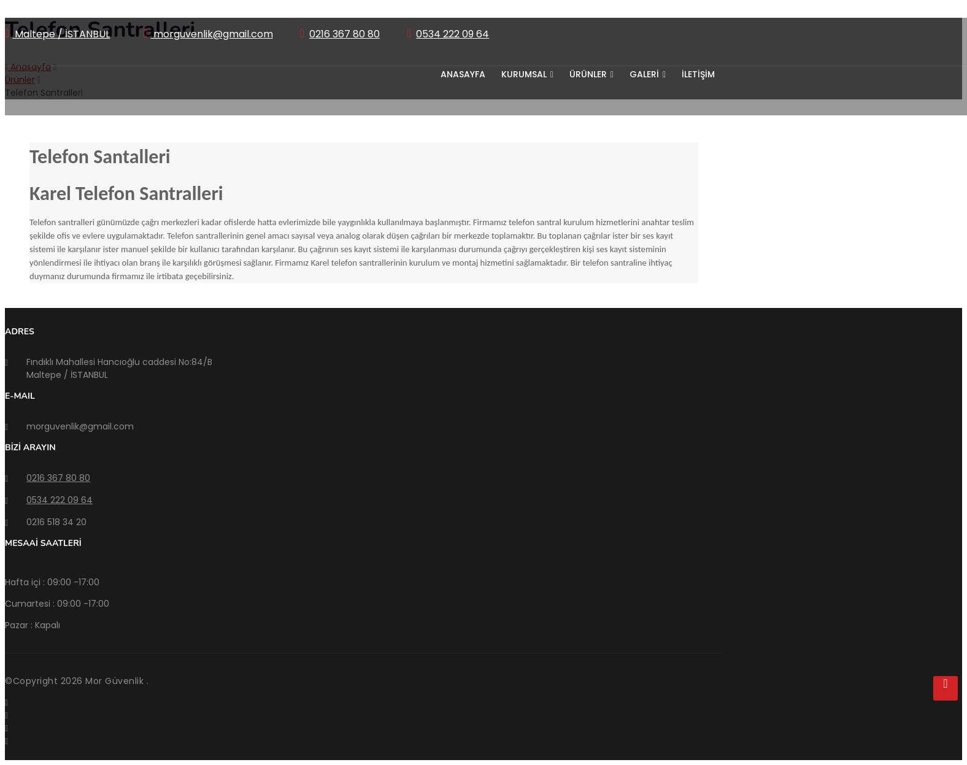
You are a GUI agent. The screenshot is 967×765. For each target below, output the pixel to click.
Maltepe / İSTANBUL (61, 34)
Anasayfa (463, 74)
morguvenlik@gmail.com (212, 34)
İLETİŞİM (698, 74)
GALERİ (648, 74)
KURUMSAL (527, 74)
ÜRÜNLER (591, 74)
